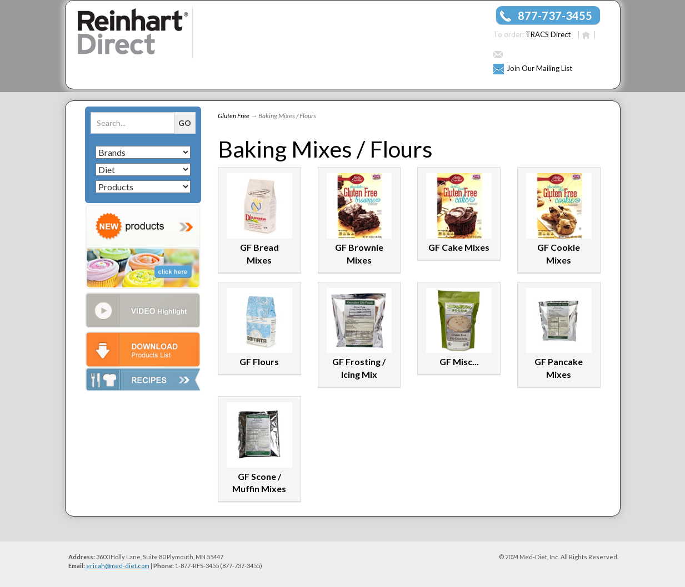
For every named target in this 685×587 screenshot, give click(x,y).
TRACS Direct (548, 34)
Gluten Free (233, 116)
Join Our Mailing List (539, 68)
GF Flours (259, 361)
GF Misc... (459, 361)
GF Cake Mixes (458, 247)
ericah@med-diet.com (117, 565)
